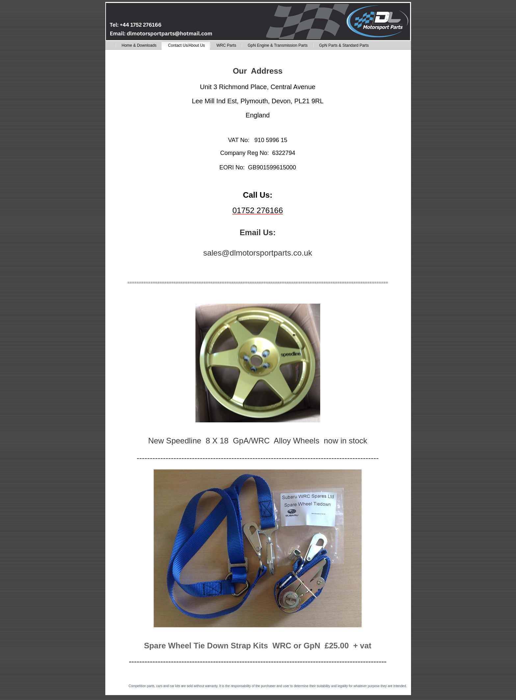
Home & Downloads (139, 45)
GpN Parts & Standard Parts (344, 45)
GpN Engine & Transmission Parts (278, 45)
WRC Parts (226, 45)
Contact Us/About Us (186, 45)
